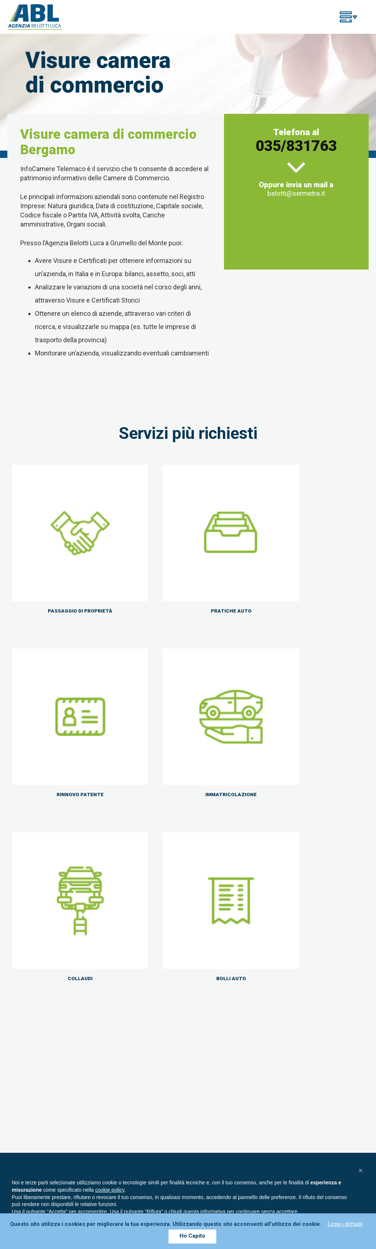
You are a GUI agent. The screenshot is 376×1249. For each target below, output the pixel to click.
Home (202, 1042)
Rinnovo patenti (215, 1060)
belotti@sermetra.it (296, 192)
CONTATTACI (307, 973)
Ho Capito (192, 1235)
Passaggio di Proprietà (225, 1078)
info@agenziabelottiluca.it (67, 1078)
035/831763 (296, 145)
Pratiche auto (212, 1051)
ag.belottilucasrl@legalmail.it (66, 1087)
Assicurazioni (212, 1069)
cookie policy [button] (109, 1190)
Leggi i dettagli (345, 1224)
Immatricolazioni (217, 1087)
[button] (360, 1170)
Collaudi (205, 1096)
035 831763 (216, 968)
